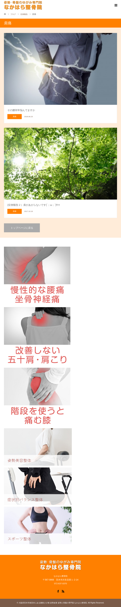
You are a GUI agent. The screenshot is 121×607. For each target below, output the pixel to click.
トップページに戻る (22, 227)
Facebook (58, 591)
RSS (63, 591)
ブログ (13, 14)
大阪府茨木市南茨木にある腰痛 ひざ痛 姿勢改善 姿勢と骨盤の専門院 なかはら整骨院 (53, 603)
